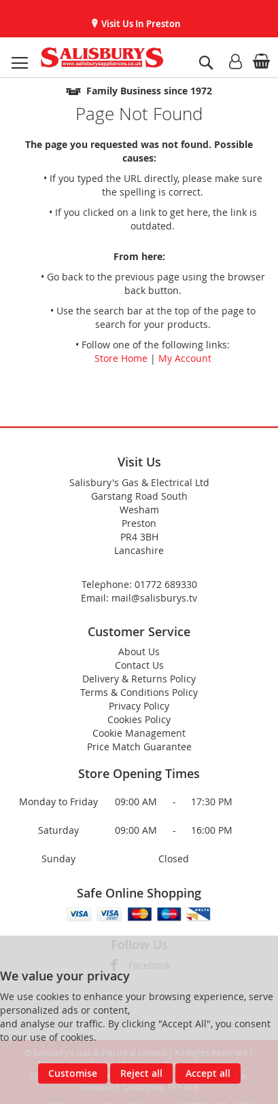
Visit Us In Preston (140, 24)
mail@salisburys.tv (154, 597)
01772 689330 (166, 584)
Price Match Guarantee (139, 746)
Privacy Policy (139, 705)
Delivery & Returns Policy (139, 678)
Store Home (120, 358)
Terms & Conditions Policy (139, 692)
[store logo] (102, 57)
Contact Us (139, 665)
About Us (139, 651)
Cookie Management (139, 732)
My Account (184, 358)
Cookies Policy (139, 719)
